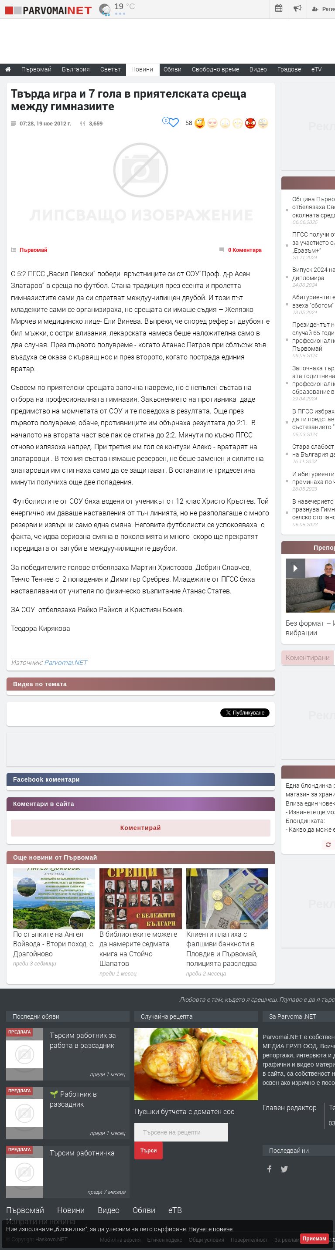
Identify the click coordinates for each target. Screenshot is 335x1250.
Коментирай (140, 827)
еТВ (175, 1210)
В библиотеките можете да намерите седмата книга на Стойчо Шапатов (138, 948)
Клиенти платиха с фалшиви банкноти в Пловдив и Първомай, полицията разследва (221, 948)
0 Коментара (245, 250)
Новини (142, 69)
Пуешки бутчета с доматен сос (184, 1111)
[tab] (307, 657)
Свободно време (215, 69)
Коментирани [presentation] (308, 657)
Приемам (314, 1239)
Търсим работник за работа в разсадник (83, 1039)
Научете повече (210, 1229)
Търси (148, 1151)
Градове (289, 69)
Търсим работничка (82, 1152)
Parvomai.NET (65, 662)
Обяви (144, 1210)
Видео (109, 1210)
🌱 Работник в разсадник (73, 1098)
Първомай (33, 250)
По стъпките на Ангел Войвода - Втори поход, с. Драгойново (54, 943)
